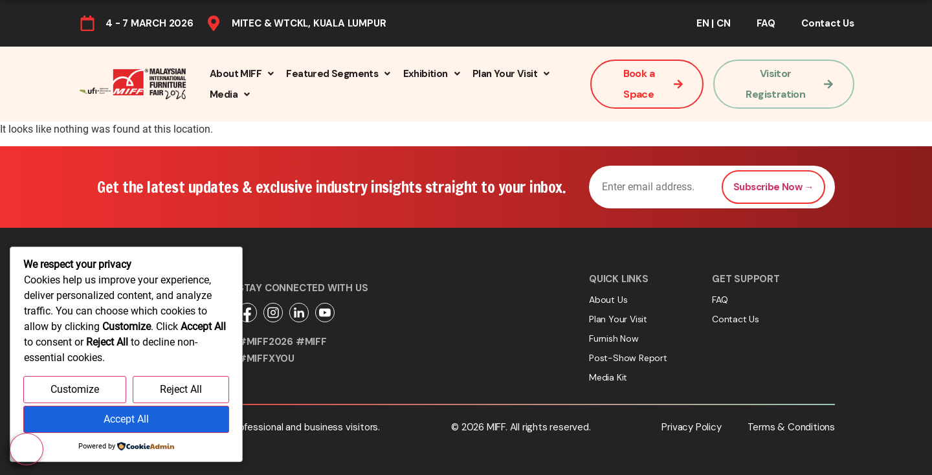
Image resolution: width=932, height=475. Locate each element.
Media (229, 94)
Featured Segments (338, 73)
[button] (241, 73)
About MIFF (241, 73)
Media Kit (608, 377)
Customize (74, 390)
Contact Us (827, 23)
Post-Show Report (628, 358)
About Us (608, 299)
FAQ (766, 23)
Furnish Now (614, 338)
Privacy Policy (691, 427)
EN (702, 23)
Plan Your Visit (510, 73)
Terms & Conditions (791, 427)
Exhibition (431, 73)
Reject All (181, 390)
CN (723, 23)
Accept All (126, 420)
